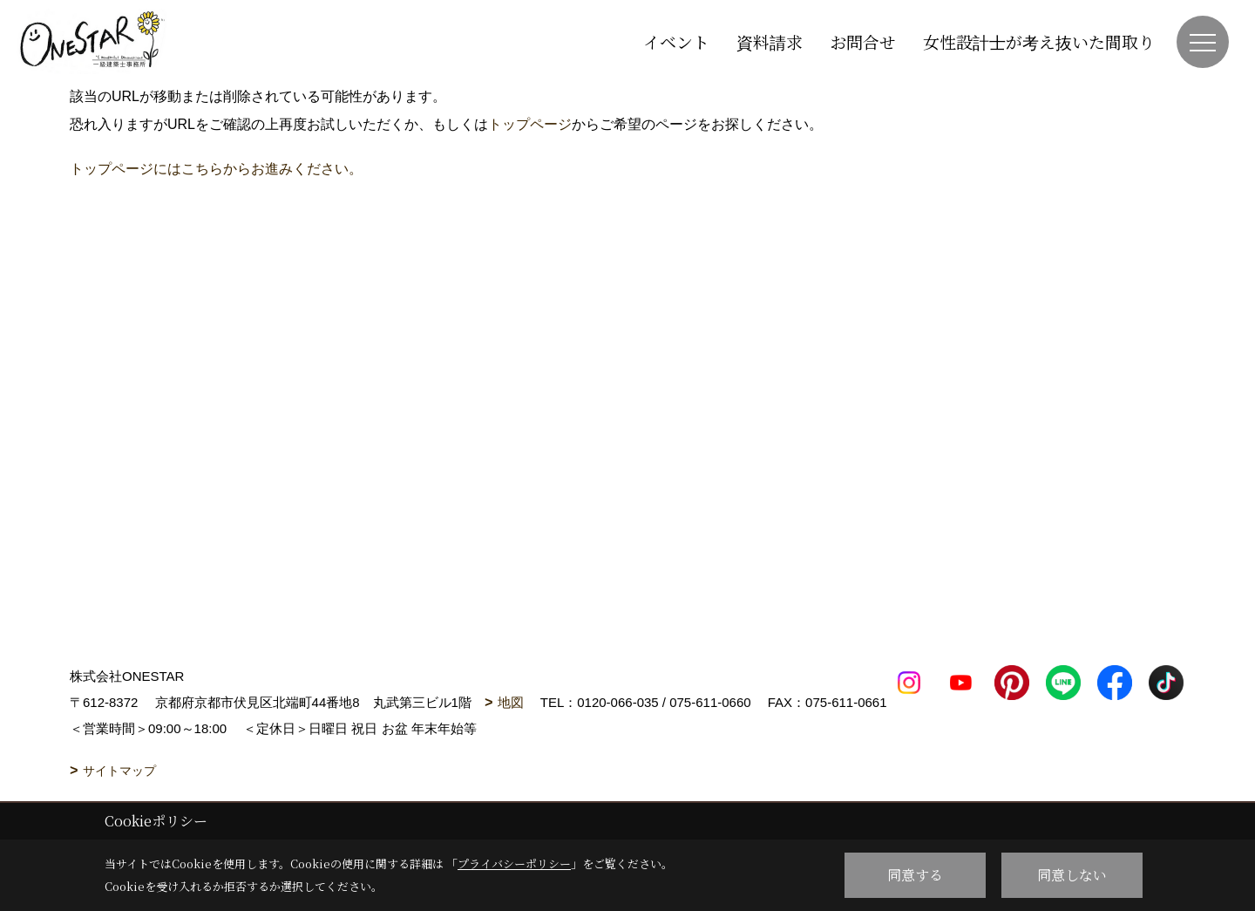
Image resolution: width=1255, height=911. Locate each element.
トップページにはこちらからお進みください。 (216, 168)
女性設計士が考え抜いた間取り (1039, 41)
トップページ (530, 124)
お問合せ (863, 41)
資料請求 (769, 41)
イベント (676, 41)
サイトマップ (119, 771)
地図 (511, 702)
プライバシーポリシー (514, 863)
